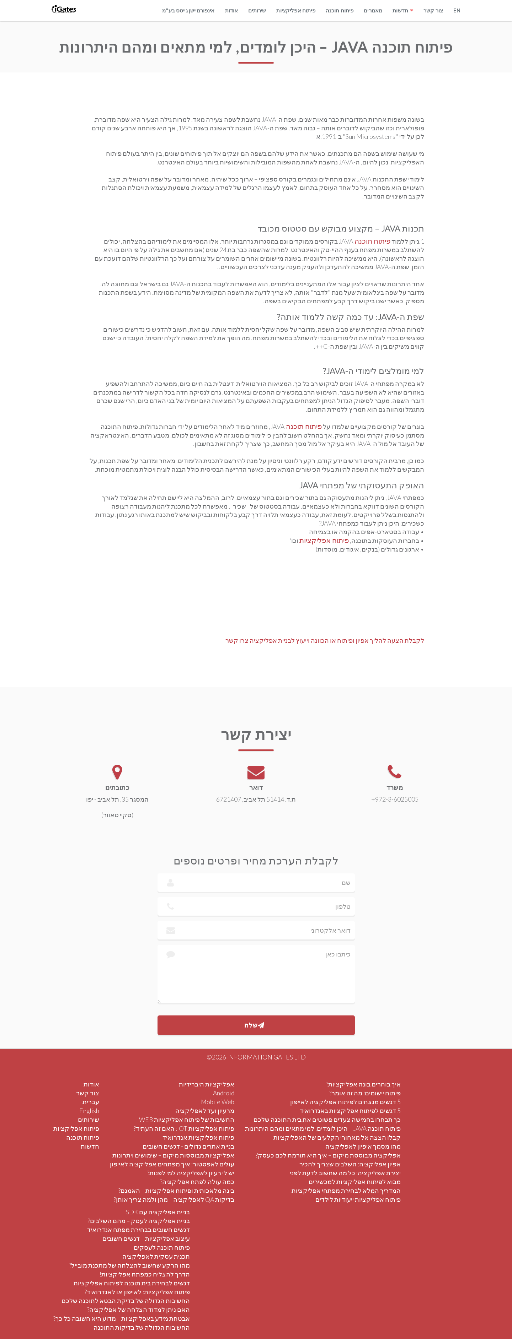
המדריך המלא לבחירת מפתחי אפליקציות (346, 1190)
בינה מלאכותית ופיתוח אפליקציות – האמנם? (176, 1190)
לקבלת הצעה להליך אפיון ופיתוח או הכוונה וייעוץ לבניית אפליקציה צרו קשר (324, 640)
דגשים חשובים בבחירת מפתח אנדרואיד (138, 1230)
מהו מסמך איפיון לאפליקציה (363, 1146)
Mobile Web (217, 1102)
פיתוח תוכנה (340, 10)
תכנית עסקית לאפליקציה (156, 1256)
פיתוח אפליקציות (295, 10)
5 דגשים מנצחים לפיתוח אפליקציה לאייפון (345, 1102)
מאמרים (373, 10)
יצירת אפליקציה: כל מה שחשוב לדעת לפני (345, 1173)
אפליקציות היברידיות (206, 1084)
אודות (231, 10)
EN (456, 10)
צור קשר (433, 10)
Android (223, 1093)
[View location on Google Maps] (109, 772)
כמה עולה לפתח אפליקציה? (197, 1182)
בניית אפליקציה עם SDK (158, 1212)
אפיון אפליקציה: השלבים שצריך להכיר (350, 1164)
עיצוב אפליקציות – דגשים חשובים (146, 1238)
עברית (90, 1102)
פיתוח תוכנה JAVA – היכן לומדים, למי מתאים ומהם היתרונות (323, 1128)
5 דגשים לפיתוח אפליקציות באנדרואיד (350, 1111)
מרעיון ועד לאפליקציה (204, 1111)
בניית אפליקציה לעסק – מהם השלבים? (139, 1221)
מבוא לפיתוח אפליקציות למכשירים (355, 1182)
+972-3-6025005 (403, 799)
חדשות (400, 10)
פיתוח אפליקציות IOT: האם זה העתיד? (184, 1128)
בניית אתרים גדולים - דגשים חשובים (188, 1146)
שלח (254, 1025)
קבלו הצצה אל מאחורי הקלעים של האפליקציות (337, 1137)
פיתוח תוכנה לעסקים (162, 1247)
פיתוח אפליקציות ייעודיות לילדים (358, 1199)
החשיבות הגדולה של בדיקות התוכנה (142, 1327)
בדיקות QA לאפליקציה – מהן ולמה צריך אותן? (174, 1199)
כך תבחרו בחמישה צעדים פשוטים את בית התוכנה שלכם (327, 1119)
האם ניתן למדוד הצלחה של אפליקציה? (138, 1309)
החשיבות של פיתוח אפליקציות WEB (186, 1119)
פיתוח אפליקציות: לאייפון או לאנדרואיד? (137, 1292)
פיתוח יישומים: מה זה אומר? (365, 1093)
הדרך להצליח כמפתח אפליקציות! (145, 1274)
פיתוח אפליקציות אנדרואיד (198, 1137)
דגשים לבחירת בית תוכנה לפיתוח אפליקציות (132, 1283)
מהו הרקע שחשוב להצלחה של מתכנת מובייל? (129, 1265)
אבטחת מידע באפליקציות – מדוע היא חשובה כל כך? (121, 1318)
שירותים (257, 10)
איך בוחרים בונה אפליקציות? (363, 1084)
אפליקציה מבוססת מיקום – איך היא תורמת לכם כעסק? (328, 1155)
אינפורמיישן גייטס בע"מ (188, 10)
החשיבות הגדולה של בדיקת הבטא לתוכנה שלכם (126, 1301)
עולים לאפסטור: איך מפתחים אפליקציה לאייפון (172, 1164)
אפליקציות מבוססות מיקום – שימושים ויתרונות (173, 1155)
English (89, 1111)
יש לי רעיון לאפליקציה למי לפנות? (190, 1173)
